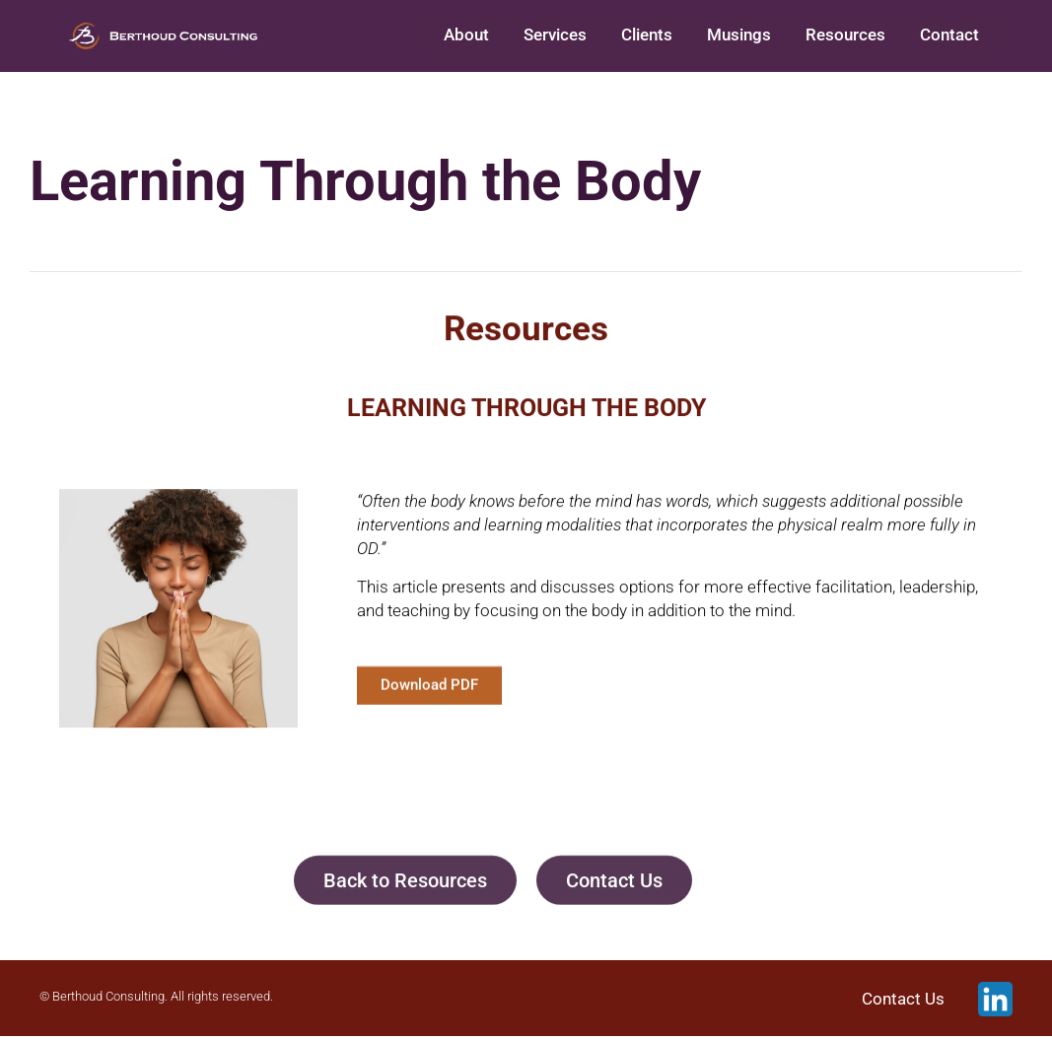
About (483, 37)
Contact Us (903, 1003)
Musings (747, 37)
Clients (657, 37)
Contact (951, 37)
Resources (850, 37)
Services (568, 37)
